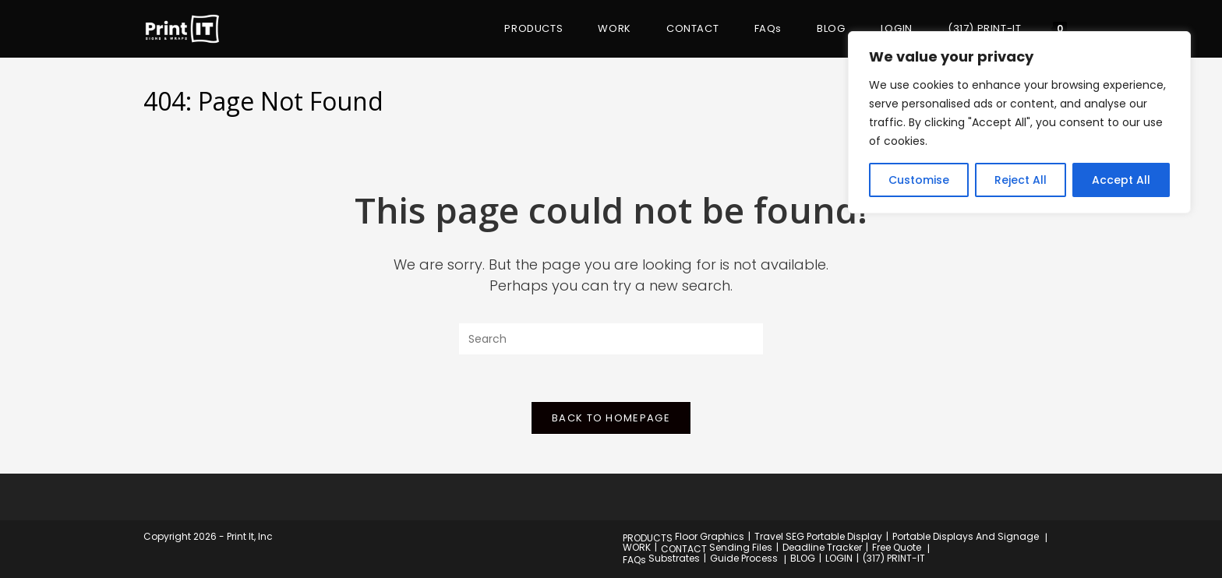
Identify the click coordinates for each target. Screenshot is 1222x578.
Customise (918, 180)
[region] (1019, 122)
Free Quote (896, 547)
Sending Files (740, 547)
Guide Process (744, 558)
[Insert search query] (611, 338)
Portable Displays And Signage (965, 536)
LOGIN (839, 558)
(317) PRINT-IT (894, 558)
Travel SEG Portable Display (818, 536)
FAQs (634, 559)
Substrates (674, 558)
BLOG (802, 558)
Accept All (1121, 180)
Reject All (1020, 180)
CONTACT (684, 548)
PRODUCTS (648, 538)
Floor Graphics (709, 536)
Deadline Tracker (822, 547)
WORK (637, 547)
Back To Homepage (611, 418)
